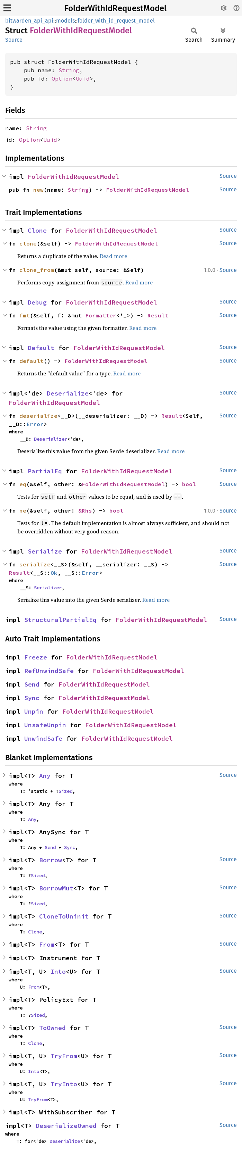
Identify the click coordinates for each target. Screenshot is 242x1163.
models (65, 20)
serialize (35, 564)
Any (45, 776)
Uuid (83, 78)
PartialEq (45, 471)
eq (22, 484)
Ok (54, 572)
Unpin (33, 711)
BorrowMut (56, 888)
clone (28, 243)
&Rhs (85, 510)
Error (35, 424)
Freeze (35, 657)
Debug (37, 302)
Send (31, 684)
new (38, 189)
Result (157, 315)
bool (189, 484)
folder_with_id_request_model (116, 20)
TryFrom (64, 1056)
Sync (31, 698)
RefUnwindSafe (49, 671)
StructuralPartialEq (60, 620)
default (31, 360)
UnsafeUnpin (45, 725)
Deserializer (50, 439)
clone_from (36, 269)
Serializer (48, 587)
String (69, 70)
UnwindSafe (43, 738)
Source (14, 39)
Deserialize (68, 393)
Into (58, 971)
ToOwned (52, 1028)
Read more (113, 256)
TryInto (64, 1084)
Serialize (45, 551)
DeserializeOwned (66, 1126)
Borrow (50, 860)
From (46, 944)
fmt (24, 315)
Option (62, 78)
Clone (37, 230)
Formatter (100, 315)
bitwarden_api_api (29, 20)
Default (41, 348)
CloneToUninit (64, 916)
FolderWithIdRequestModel (115, 8)
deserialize (38, 415)
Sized (65, 791)
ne (22, 510)
